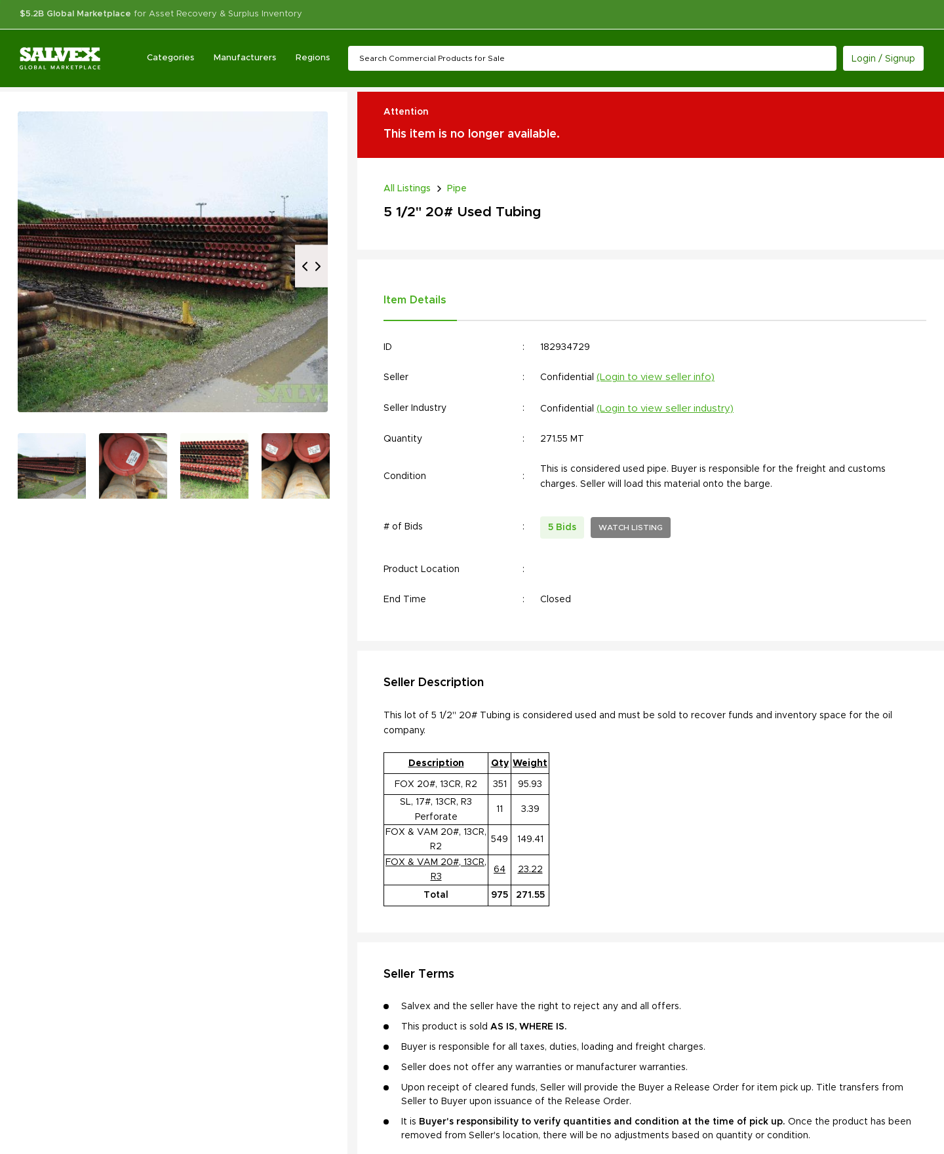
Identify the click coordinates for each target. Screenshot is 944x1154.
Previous (305, 266)
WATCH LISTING (631, 527)
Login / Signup (883, 59)
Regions (313, 58)
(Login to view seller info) (656, 377)
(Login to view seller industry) (665, 409)
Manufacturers (245, 58)
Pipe (457, 188)
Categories (170, 58)
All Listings (407, 188)
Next (318, 266)
